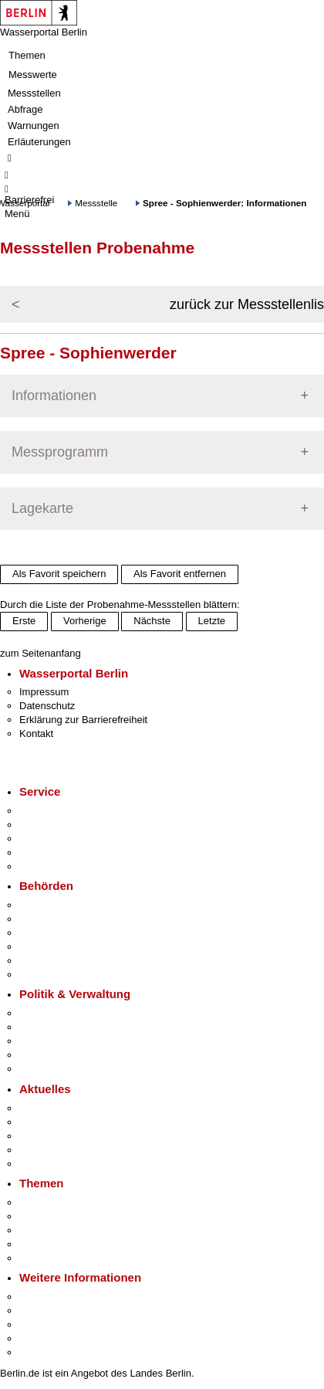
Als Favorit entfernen (179, 573)
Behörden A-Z (50, 905)
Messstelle (96, 203)
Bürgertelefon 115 (59, 838)
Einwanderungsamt (62, 974)
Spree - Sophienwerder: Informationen (224, 203)
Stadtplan (40, 1352)
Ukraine (36, 1150)
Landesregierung (57, 1013)
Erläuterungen (39, 142)
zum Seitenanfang (40, 653)
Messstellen (34, 93)
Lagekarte (42, 508)
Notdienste (43, 852)
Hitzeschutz (45, 1164)
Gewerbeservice (55, 866)
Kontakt (36, 733)
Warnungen (33, 125)
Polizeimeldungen (59, 1122)
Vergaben (40, 1069)
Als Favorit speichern (59, 573)
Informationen (54, 395)
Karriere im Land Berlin (70, 1027)
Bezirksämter (48, 933)
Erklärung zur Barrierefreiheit (83, 719)
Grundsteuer (47, 1258)
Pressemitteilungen (62, 1108)
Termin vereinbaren (62, 824)
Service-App (46, 811)
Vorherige (84, 621)
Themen (27, 55)
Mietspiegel (44, 1244)
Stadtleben (43, 1338)
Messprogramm (60, 452)
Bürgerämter (47, 947)
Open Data (43, 1055)
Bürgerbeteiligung (58, 1041)
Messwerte (32, 74)
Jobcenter (41, 960)
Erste (23, 621)
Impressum (44, 692)
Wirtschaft (41, 1324)
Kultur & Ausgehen (61, 1296)
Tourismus (42, 1310)
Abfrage (25, 109)
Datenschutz (47, 705)
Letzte (211, 621)
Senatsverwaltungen (64, 919)
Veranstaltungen (55, 1136)
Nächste (151, 621)
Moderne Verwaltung (65, 1230)
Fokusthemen (49, 1202)
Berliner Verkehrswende (72, 1216)
